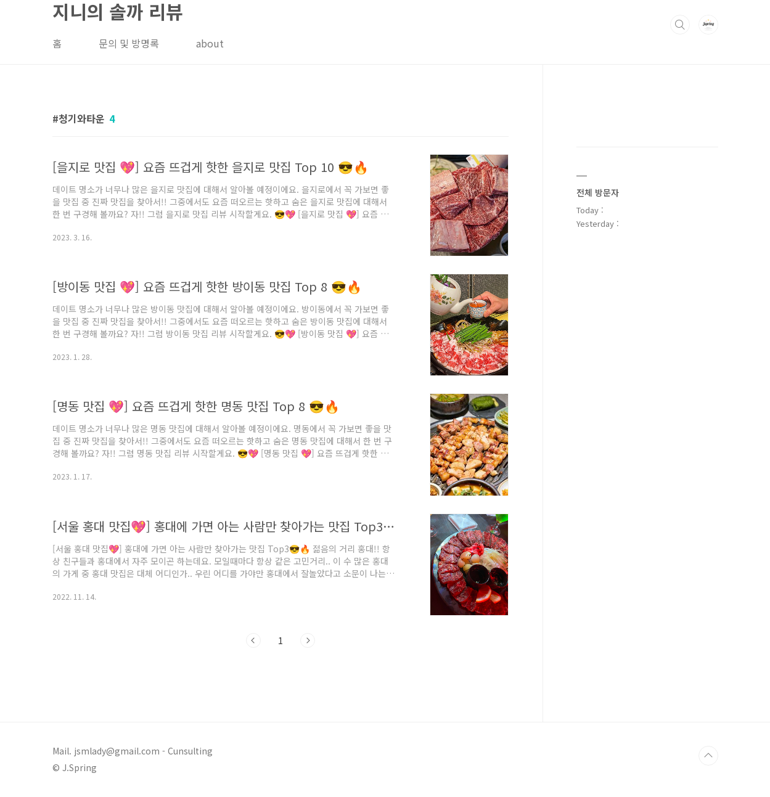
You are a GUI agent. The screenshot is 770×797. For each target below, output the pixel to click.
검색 (680, 24)
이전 (253, 640)
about (210, 43)
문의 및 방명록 (129, 43)
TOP (708, 756)
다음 (307, 640)
